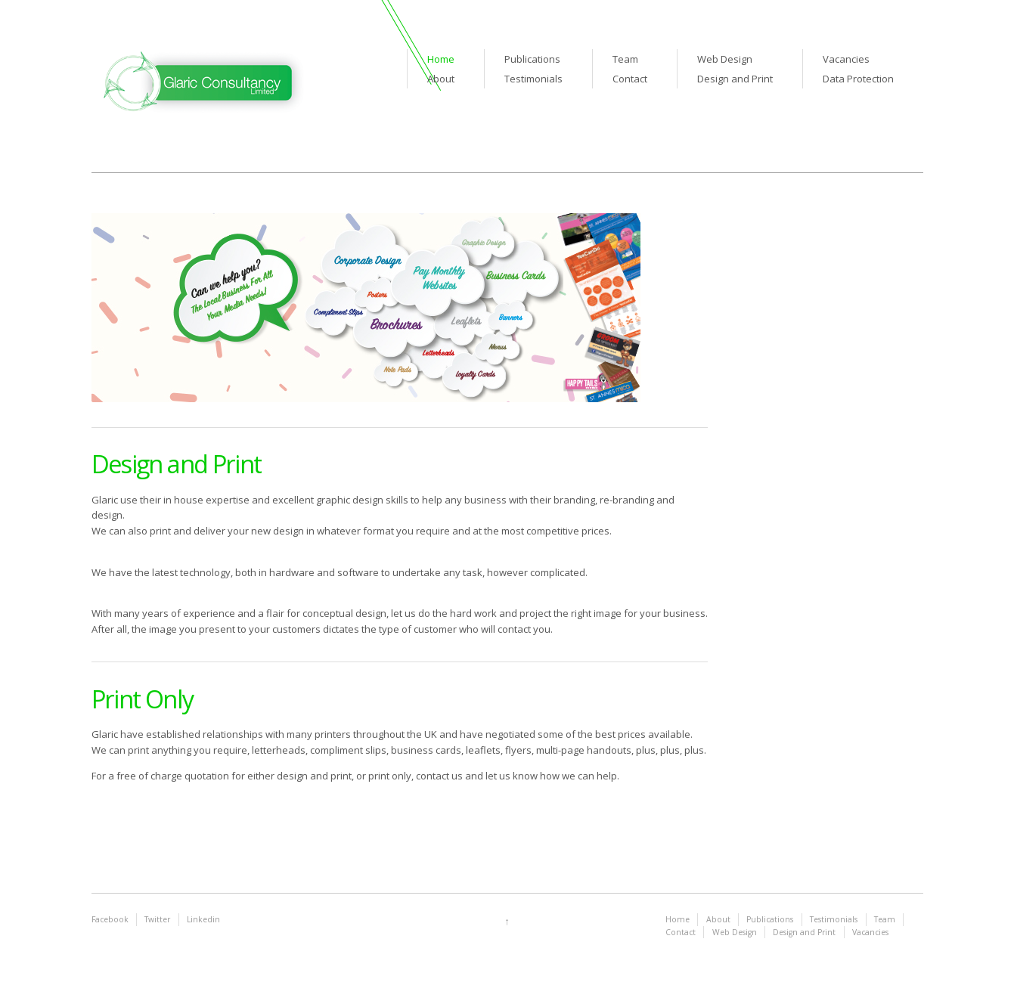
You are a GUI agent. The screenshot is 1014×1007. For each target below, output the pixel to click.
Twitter (157, 919)
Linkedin (203, 919)
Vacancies (846, 59)
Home (440, 59)
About (440, 78)
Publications (532, 59)
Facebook (110, 919)
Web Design (724, 59)
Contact (629, 78)
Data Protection (858, 78)
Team (625, 59)
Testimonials (533, 78)
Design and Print (735, 78)
